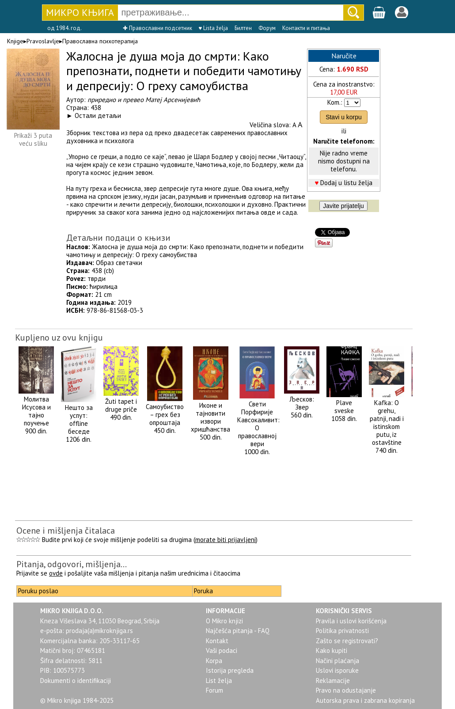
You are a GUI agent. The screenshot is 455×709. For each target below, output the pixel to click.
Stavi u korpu (344, 117)
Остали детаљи (98, 115)
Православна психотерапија (100, 41)
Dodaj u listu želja (346, 182)
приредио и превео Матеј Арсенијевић (143, 99)
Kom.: (334, 102)
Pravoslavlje (43, 41)
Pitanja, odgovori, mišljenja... (71, 564)
